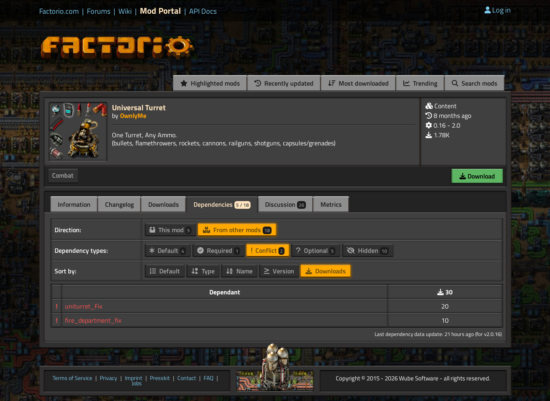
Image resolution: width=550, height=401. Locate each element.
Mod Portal (160, 10)
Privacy (108, 378)
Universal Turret (139, 107)
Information (74, 204)
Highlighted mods (210, 83)
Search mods (474, 83)
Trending (420, 83)
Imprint (133, 378)
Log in (498, 9)
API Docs (203, 11)
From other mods (237, 230)
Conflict (267, 250)
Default (168, 250)
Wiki (125, 11)
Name (239, 271)
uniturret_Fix (83, 306)
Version (279, 271)
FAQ (208, 378)
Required (218, 250)
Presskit (160, 378)
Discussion (285, 204)
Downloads (163, 204)
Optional (315, 250)
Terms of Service (72, 378)
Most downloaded (358, 83)
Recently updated (284, 83)
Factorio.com (59, 11)
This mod (171, 230)
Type (203, 271)
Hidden (368, 250)
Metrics (331, 204)
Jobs (137, 383)
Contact (186, 378)
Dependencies (222, 204)
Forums (98, 11)
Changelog (119, 204)
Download (477, 176)
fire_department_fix (93, 320)
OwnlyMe (133, 115)
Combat (63, 175)
